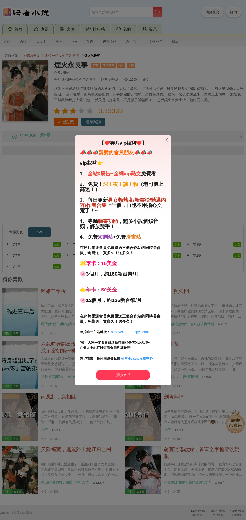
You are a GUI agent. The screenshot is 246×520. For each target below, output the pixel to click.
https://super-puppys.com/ (130, 332)
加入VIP (123, 375)
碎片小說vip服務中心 (137, 358)
